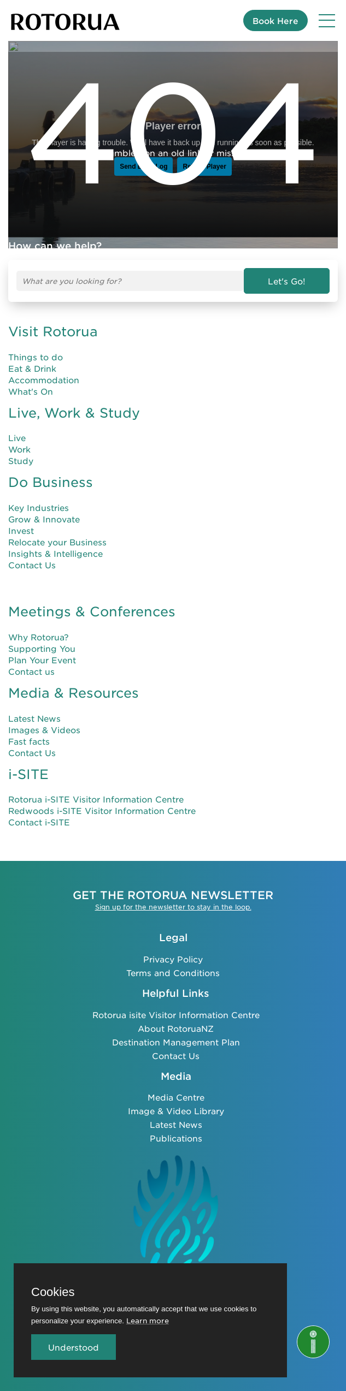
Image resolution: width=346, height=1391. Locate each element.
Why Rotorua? (38, 637)
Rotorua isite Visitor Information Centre (176, 1014)
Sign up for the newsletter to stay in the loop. (173, 906)
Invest (21, 531)
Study (20, 461)
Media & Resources (73, 693)
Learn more (147, 1320)
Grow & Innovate (44, 519)
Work (19, 449)
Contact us (31, 672)
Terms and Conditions (173, 972)
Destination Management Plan (176, 1041)
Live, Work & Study (74, 412)
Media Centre (176, 1097)
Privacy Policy (173, 959)
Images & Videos (44, 729)
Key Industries (38, 508)
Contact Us (32, 565)
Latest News (34, 718)
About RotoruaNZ (176, 1028)
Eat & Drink (32, 368)
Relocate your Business (57, 542)
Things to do (35, 357)
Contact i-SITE (39, 822)
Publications (176, 1138)
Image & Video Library (176, 1110)
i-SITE (28, 774)
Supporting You (41, 649)
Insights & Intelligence (55, 554)
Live (17, 438)
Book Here (275, 20)
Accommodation (43, 379)
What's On (30, 391)
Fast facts (29, 741)
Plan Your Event (42, 660)
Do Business (50, 482)
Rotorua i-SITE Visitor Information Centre (96, 799)
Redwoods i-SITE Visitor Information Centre (102, 811)
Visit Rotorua (53, 331)
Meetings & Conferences (91, 612)
